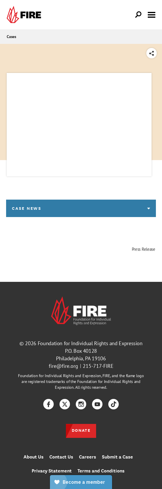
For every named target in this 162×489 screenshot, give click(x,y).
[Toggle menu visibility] (151, 14)
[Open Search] (138, 14)
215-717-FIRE (98, 366)
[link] (25, 15)
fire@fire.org (63, 366)
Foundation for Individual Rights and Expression (90, 343)
